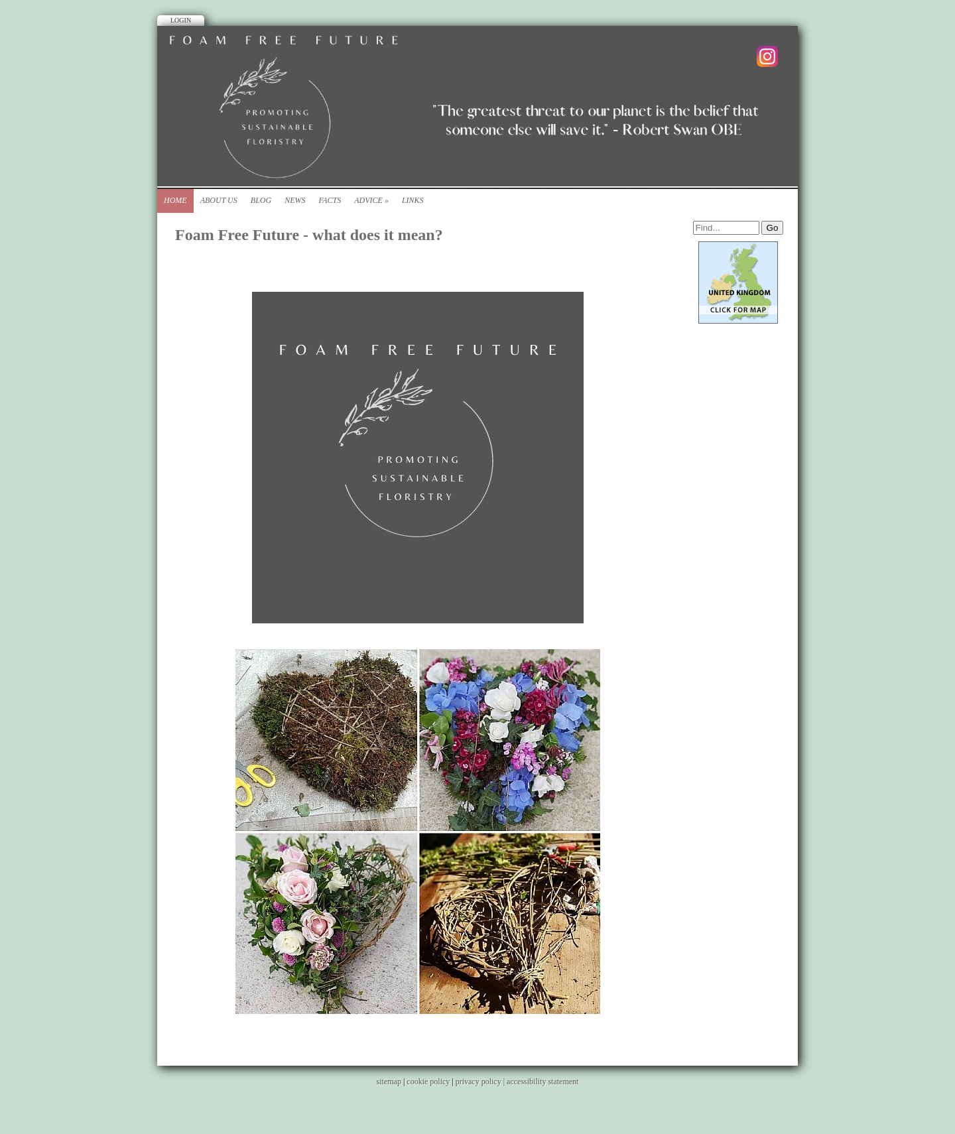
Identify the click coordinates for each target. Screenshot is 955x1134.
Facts (329, 200)
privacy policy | (481, 1081)
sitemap (389, 1081)
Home (175, 200)
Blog (261, 200)
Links (413, 200)
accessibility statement (542, 1081)
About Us (218, 200)
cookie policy (428, 1081)
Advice (371, 200)
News (295, 200)
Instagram (767, 56)
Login (180, 20)
